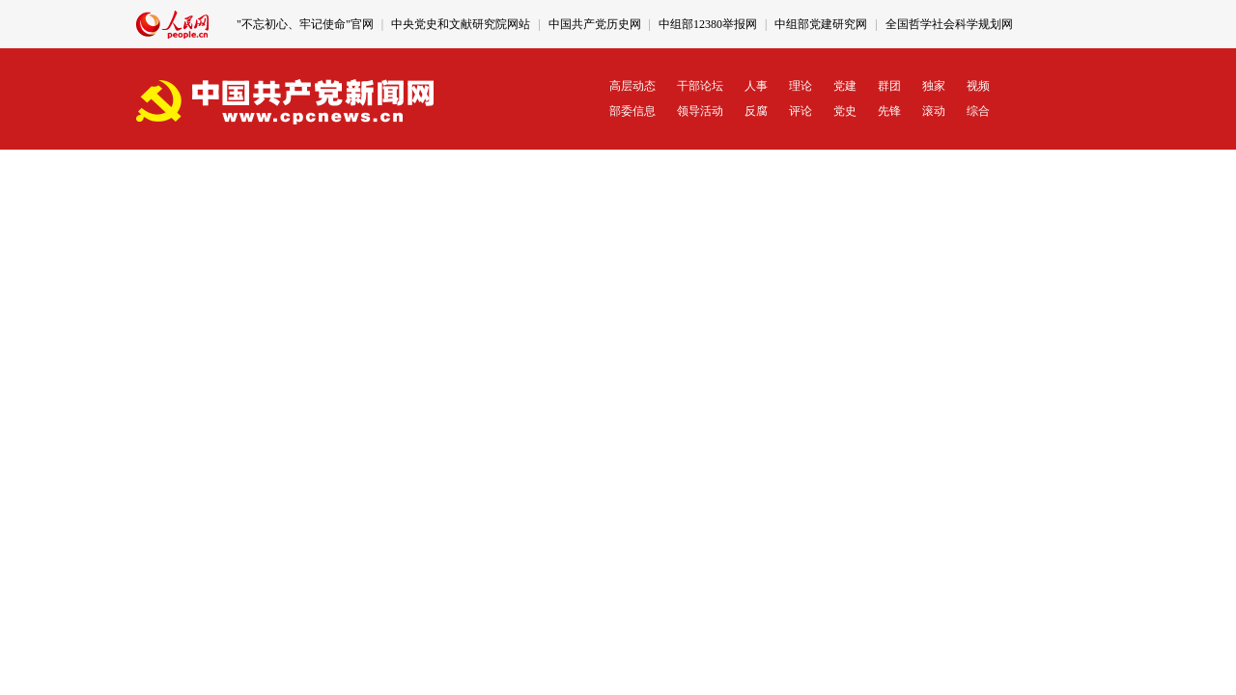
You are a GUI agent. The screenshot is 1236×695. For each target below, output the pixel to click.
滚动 (933, 111)
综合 (978, 111)
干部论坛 (700, 86)
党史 (845, 111)
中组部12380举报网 (708, 24)
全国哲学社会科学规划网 (949, 24)
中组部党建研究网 (820, 24)
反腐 (756, 111)
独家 (933, 86)
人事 (756, 86)
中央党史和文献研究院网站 (460, 24)
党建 (845, 86)
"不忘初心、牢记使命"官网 (305, 24)
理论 (800, 86)
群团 (889, 86)
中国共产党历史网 (594, 24)
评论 (800, 111)
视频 (978, 86)
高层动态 (632, 86)
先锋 (889, 111)
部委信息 (632, 111)
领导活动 (700, 111)
